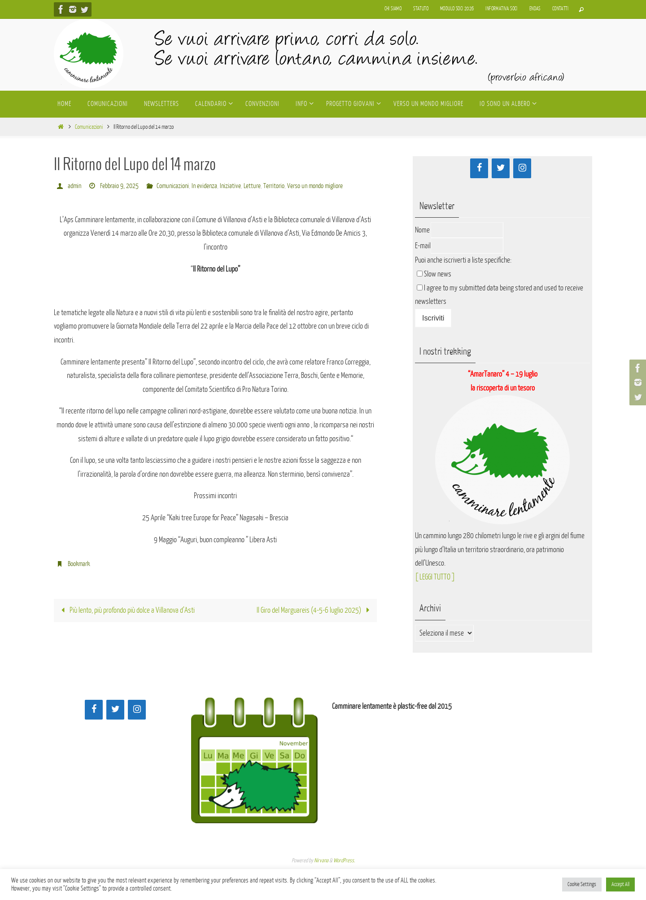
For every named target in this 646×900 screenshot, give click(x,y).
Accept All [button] (620, 884)
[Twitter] (501, 168)
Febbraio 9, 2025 (119, 186)
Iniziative (230, 186)
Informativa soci (501, 9)
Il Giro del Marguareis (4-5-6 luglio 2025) (315, 610)
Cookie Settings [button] (581, 884)
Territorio (273, 186)
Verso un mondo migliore (315, 186)
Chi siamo (393, 9)
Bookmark (79, 564)
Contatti (560, 9)
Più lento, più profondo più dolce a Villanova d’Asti (126, 610)
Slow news (437, 274)
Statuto (420, 9)
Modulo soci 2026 (457, 9)
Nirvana (321, 860)
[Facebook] (479, 168)
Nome (422, 230)
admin (74, 186)
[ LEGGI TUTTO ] (435, 577)
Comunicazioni (89, 126)
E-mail (423, 245)
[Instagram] (522, 168)
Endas (535, 9)
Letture (252, 186)
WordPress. (344, 860)
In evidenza (204, 186)
